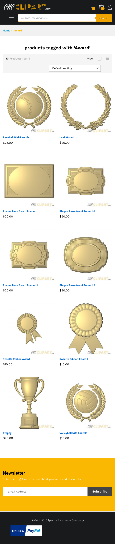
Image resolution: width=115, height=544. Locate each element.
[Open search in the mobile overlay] (65, 18)
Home (6, 30)
